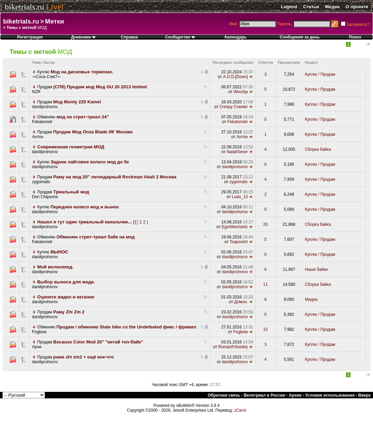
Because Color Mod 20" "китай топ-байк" (98, 341)
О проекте (357, 6)
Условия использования (330, 395)
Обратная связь (224, 395)
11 (265, 284)
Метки (54, 21)
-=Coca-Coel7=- (46, 76)
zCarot (240, 410)
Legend (289, 6)
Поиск (355, 37)
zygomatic (41, 181)
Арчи (36, 346)
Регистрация (30, 37)
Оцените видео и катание (65, 296)
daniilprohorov (45, 106)
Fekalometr (42, 121)
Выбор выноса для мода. (66, 281)
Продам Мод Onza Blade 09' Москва (93, 131)
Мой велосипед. (55, 266)
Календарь (235, 37)
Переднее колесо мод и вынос (84, 206)
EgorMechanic (235, 226)
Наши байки (316, 269)
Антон (37, 136)
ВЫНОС (59, 251)
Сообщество (180, 37)
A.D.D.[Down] (235, 76)
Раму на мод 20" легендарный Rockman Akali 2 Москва (114, 176)
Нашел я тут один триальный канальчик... (84, 221)
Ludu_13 (240, 196)
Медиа (332, 6)
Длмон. (241, 301)
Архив (295, 395)
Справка (129, 37)
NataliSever (237, 151)
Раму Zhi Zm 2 (68, 311)
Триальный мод (71, 191)
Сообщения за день (300, 37)
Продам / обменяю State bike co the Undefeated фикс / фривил (127, 326)
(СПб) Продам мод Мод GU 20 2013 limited (100, 86)
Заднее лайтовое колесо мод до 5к (89, 161)
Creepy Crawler (233, 106)
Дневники (83, 37)
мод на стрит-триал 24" (83, 116)
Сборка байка (318, 149)
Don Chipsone (45, 196)
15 (265, 329)
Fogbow (39, 331)
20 (265, 224)
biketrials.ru (24, 6)
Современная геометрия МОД (70, 146)
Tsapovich (239, 241)
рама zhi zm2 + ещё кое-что (83, 356)
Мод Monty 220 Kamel (77, 101)
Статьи (311, 6)
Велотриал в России (264, 395)
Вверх (364, 395)
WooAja (241, 91)
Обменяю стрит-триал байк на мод (96, 236)
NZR (36, 91)
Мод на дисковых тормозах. (81, 71)
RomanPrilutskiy (233, 346)
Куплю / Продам (320, 74)
